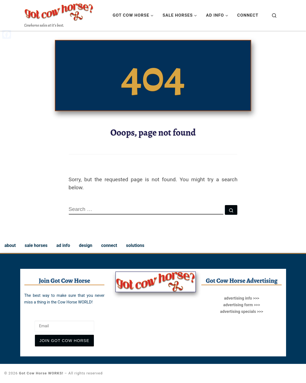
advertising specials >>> (241, 311)
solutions (135, 245)
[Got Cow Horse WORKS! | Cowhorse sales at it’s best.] (59, 11)
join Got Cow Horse (64, 340)
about (10, 245)
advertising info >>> (241, 298)
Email (30, 316)
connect (109, 245)
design (85, 245)
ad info (63, 245)
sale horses (36, 245)
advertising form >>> (241, 305)
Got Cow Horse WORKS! (41, 373)
